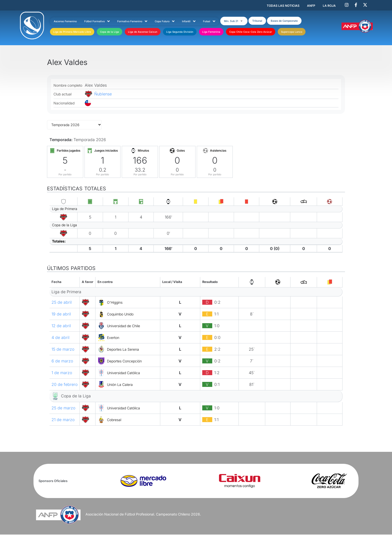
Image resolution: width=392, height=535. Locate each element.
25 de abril (62, 302)
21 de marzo (63, 420)
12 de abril (61, 326)
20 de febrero (65, 384)
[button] (238, 20)
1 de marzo (62, 373)
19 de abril (61, 314)
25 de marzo (63, 408)
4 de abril (61, 337)
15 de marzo (63, 349)
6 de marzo (62, 361)
